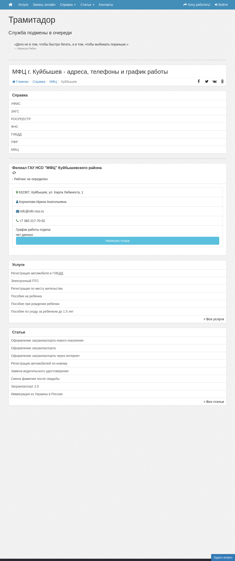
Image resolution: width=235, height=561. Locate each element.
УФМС (16, 104)
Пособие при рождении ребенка (35, 304)
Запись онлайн (44, 4)
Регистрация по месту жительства (37, 288)
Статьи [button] (87, 4)
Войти (221, 4)
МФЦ (15, 149)
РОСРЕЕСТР (21, 119)
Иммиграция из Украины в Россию (37, 394)
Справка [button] (68, 4)
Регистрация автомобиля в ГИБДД (37, 273)
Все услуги (214, 319)
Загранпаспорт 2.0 (25, 386)
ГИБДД (16, 134)
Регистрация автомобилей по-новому (39, 363)
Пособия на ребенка (26, 296)
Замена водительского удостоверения (40, 371)
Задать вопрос (223, 557)
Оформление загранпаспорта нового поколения (47, 340)
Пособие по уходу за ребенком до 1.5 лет (42, 311)
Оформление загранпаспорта (33, 348)
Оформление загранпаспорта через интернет (45, 356)
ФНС (14, 126)
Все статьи (214, 402)
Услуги (23, 4)
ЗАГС (15, 111)
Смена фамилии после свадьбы (35, 379)
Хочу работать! (196, 4)
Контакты (106, 4)
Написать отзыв (117, 241)
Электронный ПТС (25, 281)
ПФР (14, 142)
